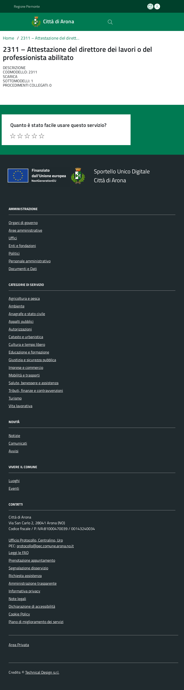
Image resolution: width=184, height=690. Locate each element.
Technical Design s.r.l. (42, 672)
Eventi (14, 488)
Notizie (14, 435)
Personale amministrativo (30, 261)
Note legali (17, 599)
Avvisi (13, 451)
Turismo (15, 398)
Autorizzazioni (20, 329)
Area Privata (19, 645)
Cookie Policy (19, 614)
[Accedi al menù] (6, 21)
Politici (14, 253)
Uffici (13, 238)
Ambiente (16, 306)
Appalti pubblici (21, 321)
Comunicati (18, 443)
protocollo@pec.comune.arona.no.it (45, 546)
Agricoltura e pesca (24, 298)
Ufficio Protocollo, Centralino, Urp (36, 540)
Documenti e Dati (23, 268)
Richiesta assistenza (25, 575)
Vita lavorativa (20, 406)
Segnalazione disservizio (28, 568)
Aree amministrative (25, 230)
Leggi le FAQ (19, 552)
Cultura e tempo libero (27, 344)
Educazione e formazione (29, 352)
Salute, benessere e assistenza (33, 383)
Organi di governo (23, 222)
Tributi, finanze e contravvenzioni (36, 390)
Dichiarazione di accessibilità (32, 606)
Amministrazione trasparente (33, 583)
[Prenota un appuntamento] (150, 6)
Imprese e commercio (26, 367)
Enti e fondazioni (22, 245)
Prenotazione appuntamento (32, 560)
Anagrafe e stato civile (27, 314)
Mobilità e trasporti (24, 375)
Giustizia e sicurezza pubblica (32, 360)
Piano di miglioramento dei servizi (36, 622)
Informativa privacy (24, 591)
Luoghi (14, 481)
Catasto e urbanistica (26, 337)
